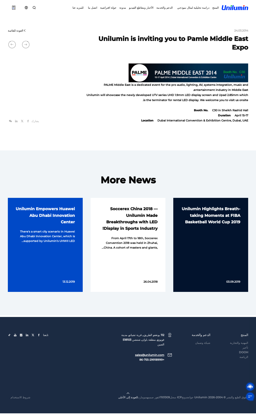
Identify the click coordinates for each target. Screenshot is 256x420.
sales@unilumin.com (149, 369)
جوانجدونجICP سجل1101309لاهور (173, 411)
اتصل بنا (91, 10)
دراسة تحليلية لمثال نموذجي (192, 10)
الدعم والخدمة (164, 10)
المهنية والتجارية (239, 356)
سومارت (142, 411)
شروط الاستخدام (20, 411)
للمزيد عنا (78, 10)
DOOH (243, 366)
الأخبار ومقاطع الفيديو (141, 10)
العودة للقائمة (17, 37)
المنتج (215, 10)
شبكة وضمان (202, 356)
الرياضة (244, 371)
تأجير (245, 361)
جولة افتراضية (108, 10)
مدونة (122, 10)
